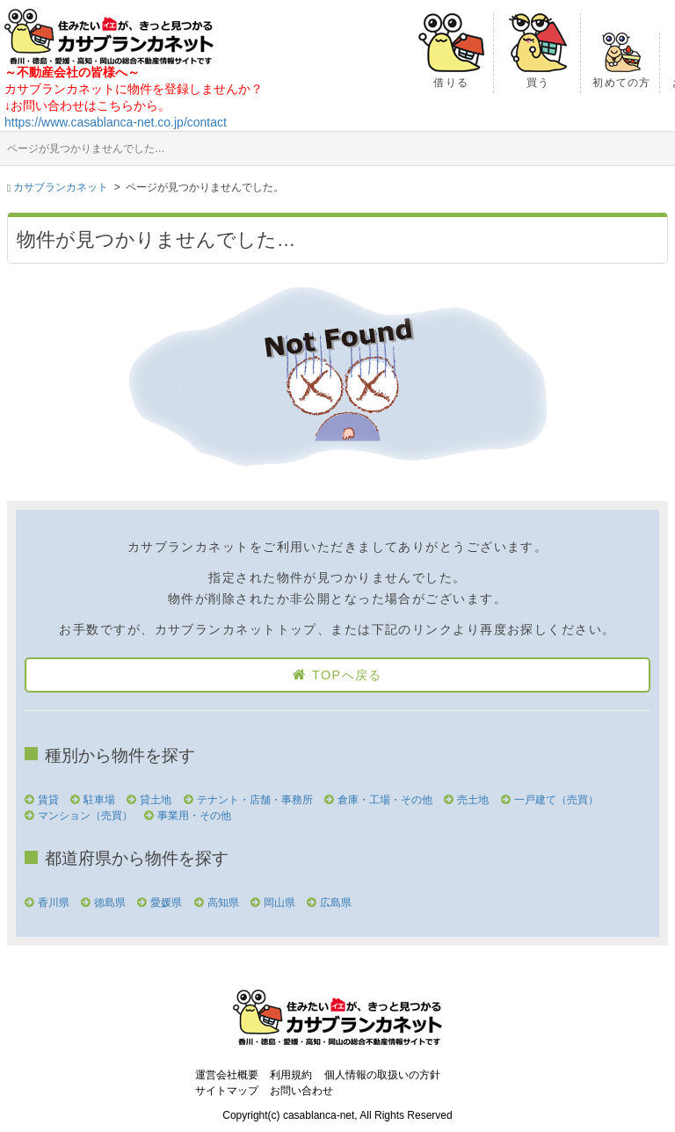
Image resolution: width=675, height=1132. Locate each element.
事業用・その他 (194, 815)
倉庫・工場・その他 (385, 800)
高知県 (223, 902)
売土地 (473, 800)
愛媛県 (166, 902)
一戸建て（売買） (556, 800)
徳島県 (110, 902)
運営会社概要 (226, 1075)
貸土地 (155, 800)
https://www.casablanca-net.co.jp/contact (115, 122)
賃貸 (48, 800)
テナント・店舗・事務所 (255, 800)
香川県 (53, 902)
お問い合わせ (301, 1091)
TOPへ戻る (347, 675)
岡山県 (279, 902)
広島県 (336, 902)
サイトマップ (226, 1091)
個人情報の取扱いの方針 (382, 1075)
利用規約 (291, 1075)
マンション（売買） (85, 815)
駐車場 (99, 800)
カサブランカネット (60, 187)
